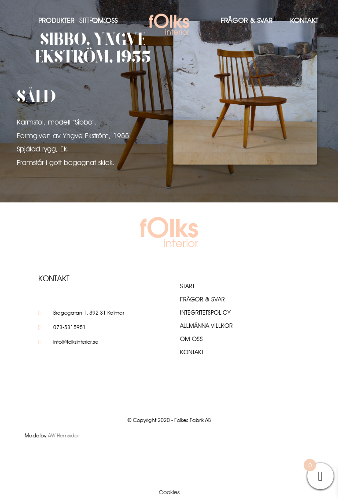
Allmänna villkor (206, 325)
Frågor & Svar (246, 20)
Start (187, 286)
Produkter (56, 20)
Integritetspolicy (205, 312)
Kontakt (304, 20)
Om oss (105, 20)
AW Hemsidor (63, 435)
